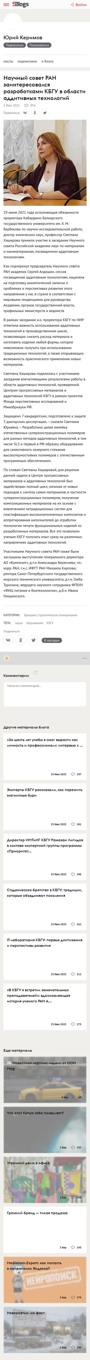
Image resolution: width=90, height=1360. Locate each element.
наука (19, 623)
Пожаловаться (39, 45)
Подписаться (14, 45)
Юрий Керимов (22, 37)
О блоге (47, 61)
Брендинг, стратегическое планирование (50, 615)
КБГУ (50, 623)
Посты (8, 61)
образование (34, 623)
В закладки (51, 640)
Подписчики (27, 61)
